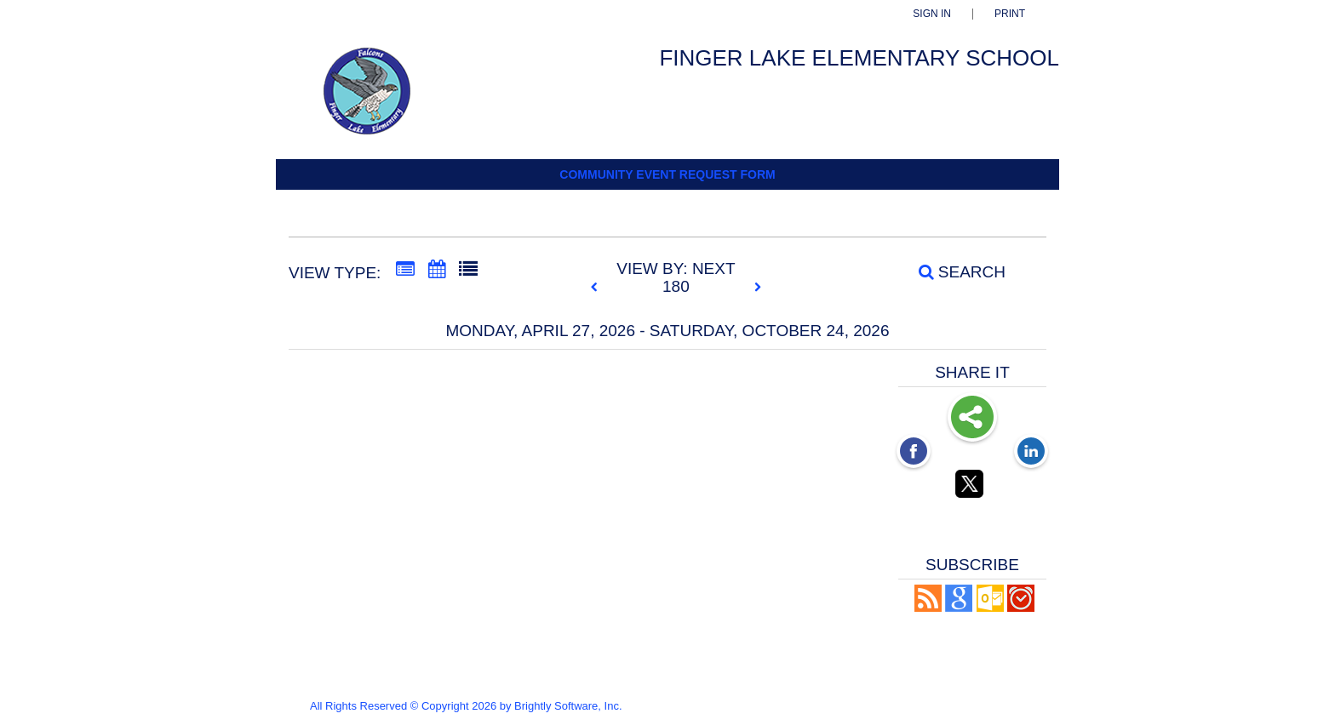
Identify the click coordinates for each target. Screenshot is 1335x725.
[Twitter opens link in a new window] (972, 486)
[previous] (598, 288)
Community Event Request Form (667, 174)
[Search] (952, 271)
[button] (928, 607)
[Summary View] (405, 270)
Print (1009, 14)
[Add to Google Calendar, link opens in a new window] (958, 607)
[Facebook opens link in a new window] (913, 452)
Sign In (932, 14)
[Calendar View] (436, 270)
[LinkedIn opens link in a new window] (1031, 452)
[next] (757, 288)
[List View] (468, 270)
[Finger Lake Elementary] (389, 98)
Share (972, 418)
